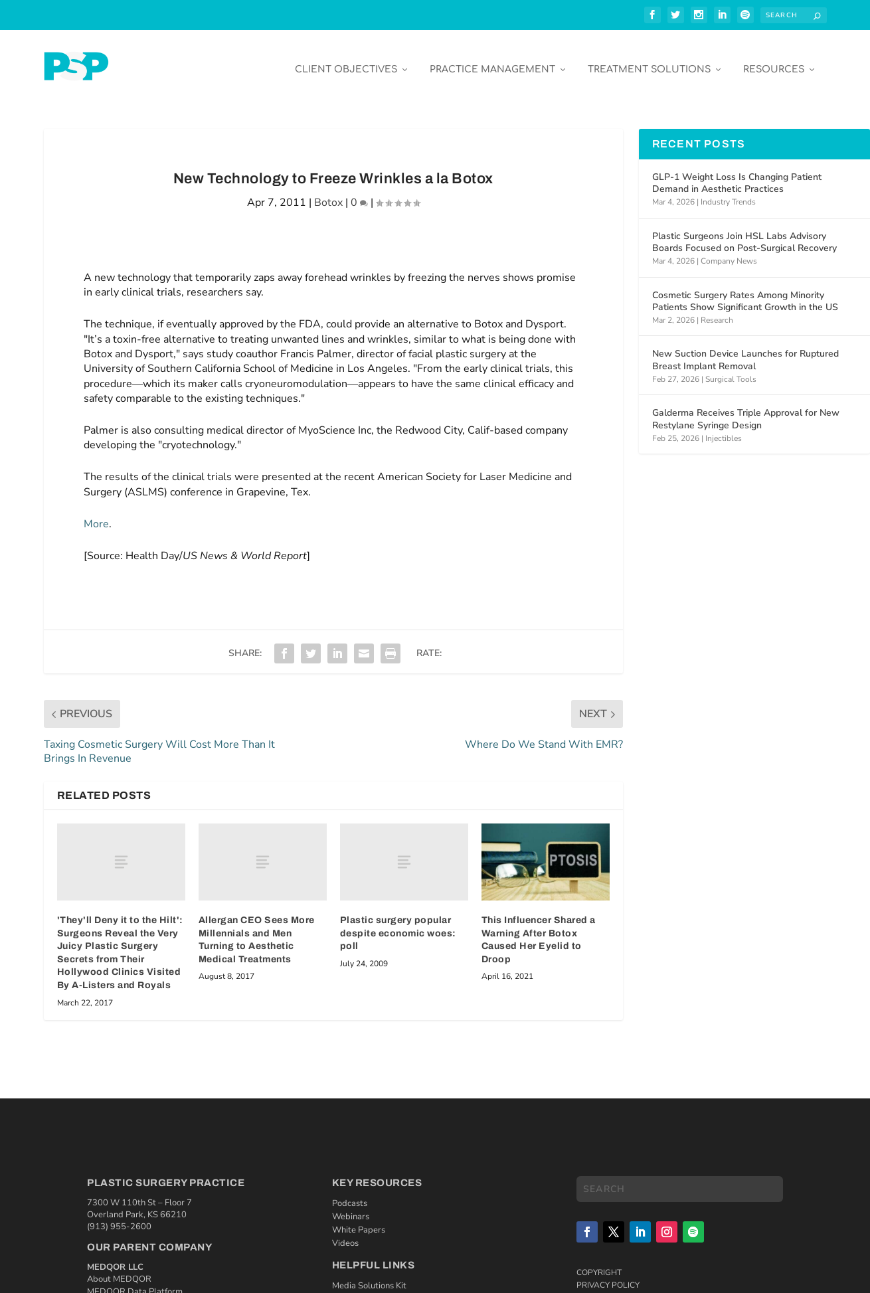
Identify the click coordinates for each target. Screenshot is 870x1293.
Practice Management (492, 61)
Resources (773, 61)
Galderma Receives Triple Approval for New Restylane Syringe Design (745, 410)
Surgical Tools (730, 370)
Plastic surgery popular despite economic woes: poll (398, 924)
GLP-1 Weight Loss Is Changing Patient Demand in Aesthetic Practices (737, 173)
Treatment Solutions (649, 61)
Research (717, 310)
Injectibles (723, 429)
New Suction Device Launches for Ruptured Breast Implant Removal (745, 351)
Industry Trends (728, 192)
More (96, 514)
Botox (328, 194)
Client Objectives (346, 61)
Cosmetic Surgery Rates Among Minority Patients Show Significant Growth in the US (745, 292)
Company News (729, 251)
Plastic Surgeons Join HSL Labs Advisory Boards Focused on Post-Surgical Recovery (744, 232)
